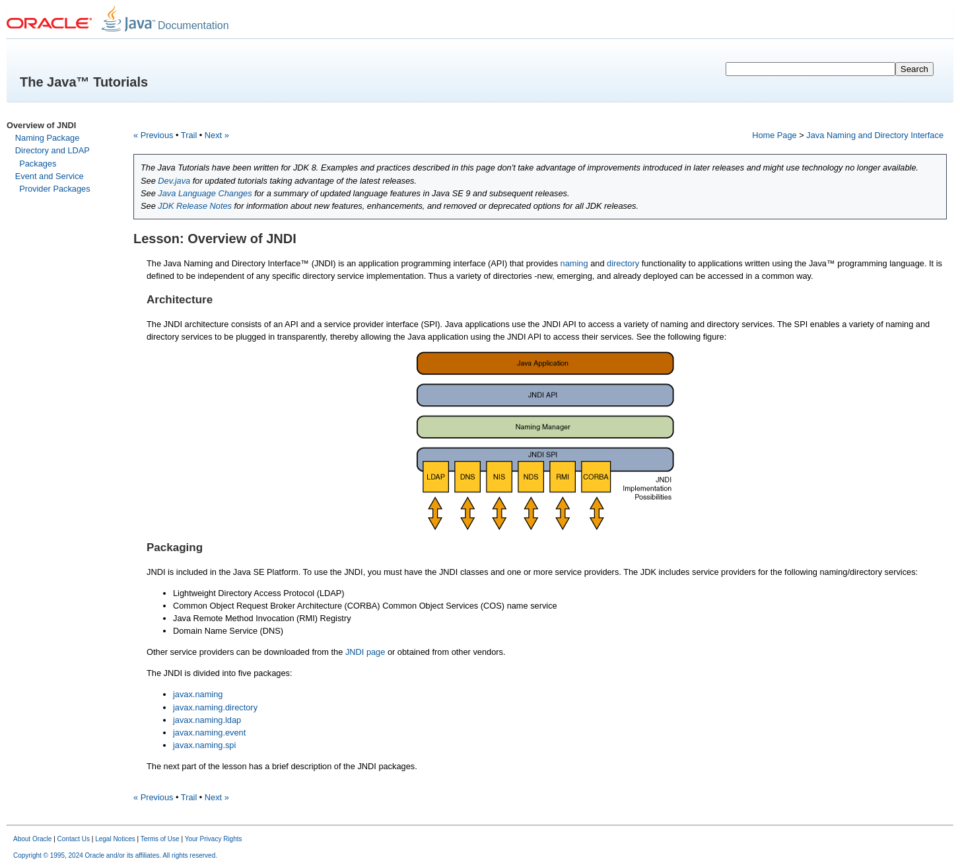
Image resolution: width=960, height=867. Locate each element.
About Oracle (32, 839)
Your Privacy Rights (213, 839)
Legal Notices (115, 839)
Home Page (774, 135)
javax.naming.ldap (207, 720)
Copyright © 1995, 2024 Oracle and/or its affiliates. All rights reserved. (115, 855)
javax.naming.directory (215, 707)
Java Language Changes (205, 193)
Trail (189, 135)
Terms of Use (160, 839)
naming (574, 263)
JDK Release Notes (195, 206)
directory (623, 263)
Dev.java (174, 181)
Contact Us (73, 839)
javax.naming (198, 694)
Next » (217, 135)
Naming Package (47, 138)
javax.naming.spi (204, 745)
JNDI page (365, 652)
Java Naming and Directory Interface (874, 135)
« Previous (153, 135)
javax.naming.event (209, 732)
